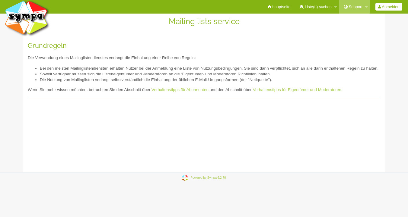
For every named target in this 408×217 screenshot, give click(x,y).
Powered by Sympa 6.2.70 (208, 177)
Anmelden (388, 7)
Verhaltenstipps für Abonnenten (180, 89)
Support (353, 7)
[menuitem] (279, 7)
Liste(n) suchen (316, 7)
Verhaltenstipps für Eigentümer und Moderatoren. (298, 89)
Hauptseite (279, 7)
